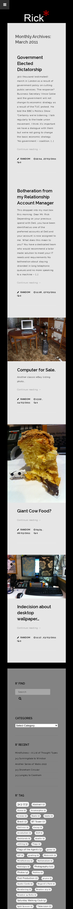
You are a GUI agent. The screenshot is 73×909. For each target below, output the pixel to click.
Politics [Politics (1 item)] (38, 872)
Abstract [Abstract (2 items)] (39, 804)
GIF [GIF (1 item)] (20, 855)
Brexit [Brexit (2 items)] (22, 821)
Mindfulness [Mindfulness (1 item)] (25, 861)
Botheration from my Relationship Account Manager (35, 196)
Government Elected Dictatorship (30, 63)
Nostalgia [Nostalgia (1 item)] (23, 867)
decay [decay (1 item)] (37, 827)
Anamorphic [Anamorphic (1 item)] (38, 810)
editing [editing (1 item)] (22, 844)
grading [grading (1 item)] (33, 855)
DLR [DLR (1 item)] (39, 833)
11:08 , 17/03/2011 (46, 292)
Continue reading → (29, 149)
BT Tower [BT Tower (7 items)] (38, 821)
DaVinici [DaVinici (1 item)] (22, 827)
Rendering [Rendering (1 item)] (24, 889)
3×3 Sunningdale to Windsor (30, 758)
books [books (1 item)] (49, 816)
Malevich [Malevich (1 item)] (50, 855)
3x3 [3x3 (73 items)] (22, 804)
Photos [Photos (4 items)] (22, 872)
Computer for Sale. (36, 369)
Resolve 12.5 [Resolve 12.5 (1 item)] (43, 889)
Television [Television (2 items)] (44, 906)
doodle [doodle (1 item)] (40, 838)
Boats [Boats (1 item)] (36, 816)
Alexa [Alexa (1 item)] (21, 810)
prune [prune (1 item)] (47, 878)
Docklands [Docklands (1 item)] (23, 838)
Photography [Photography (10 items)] (43, 866)
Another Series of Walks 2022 (31, 764)
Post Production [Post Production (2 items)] (27, 878)
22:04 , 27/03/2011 (46, 159)
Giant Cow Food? (34, 510)
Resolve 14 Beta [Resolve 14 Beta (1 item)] (26, 895)
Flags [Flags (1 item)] (36, 844)
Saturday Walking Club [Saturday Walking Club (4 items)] (31, 900)
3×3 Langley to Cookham (28, 775)
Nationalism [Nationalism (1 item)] (45, 861)
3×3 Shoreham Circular (27, 770)
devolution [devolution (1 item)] (24, 833)
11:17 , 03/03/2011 (46, 637)
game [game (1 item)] (51, 850)
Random (25, 159)
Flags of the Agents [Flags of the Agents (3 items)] (29, 849)
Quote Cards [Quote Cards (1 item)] (25, 884)
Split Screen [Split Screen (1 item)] (25, 906)
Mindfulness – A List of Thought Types (36, 753)
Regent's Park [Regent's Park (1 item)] (46, 884)
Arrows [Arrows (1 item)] (22, 816)
